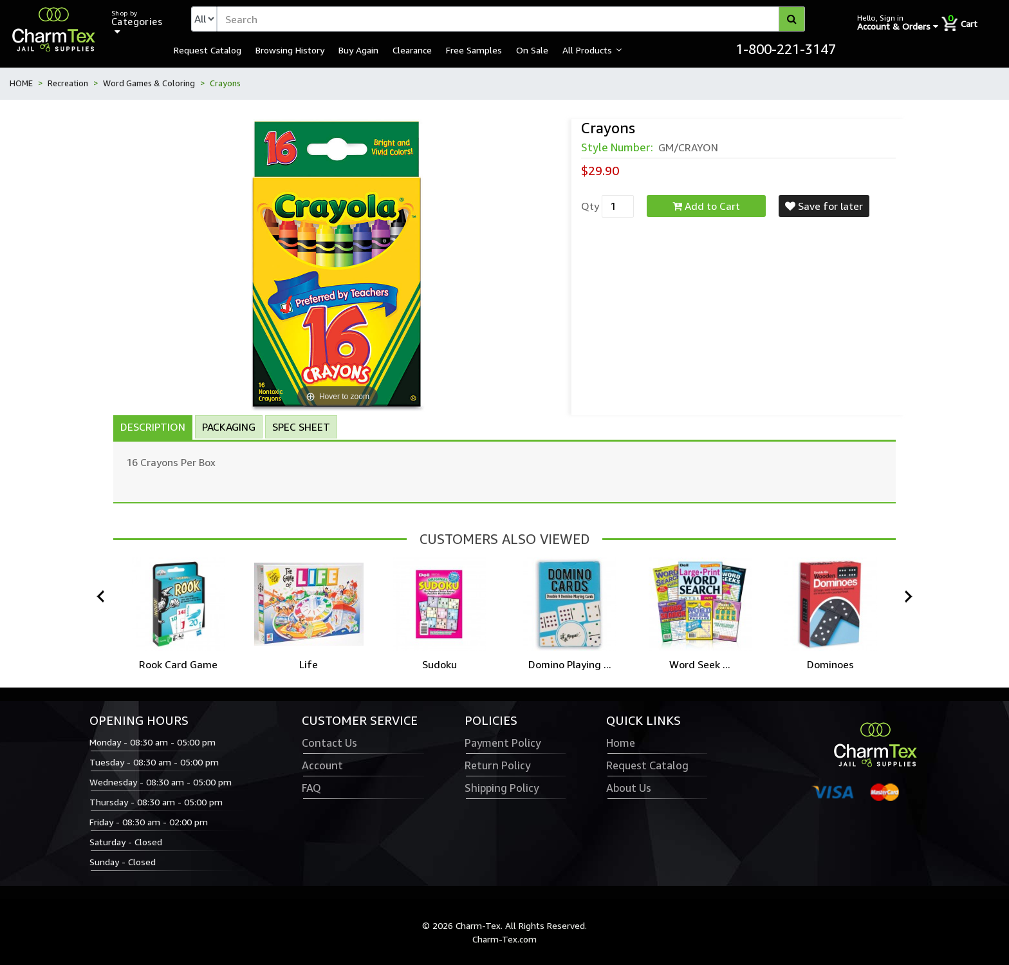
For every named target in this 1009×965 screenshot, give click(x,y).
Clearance (412, 49)
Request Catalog (207, 49)
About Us (628, 788)
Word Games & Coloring (149, 83)
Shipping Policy (502, 788)
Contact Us (329, 742)
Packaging (228, 426)
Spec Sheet (301, 426)
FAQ (311, 788)
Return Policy (497, 765)
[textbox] (511, 19)
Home (620, 742)
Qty (590, 206)
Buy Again (358, 49)
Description (152, 426)
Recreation (68, 83)
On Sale (532, 49)
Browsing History (289, 49)
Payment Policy (503, 742)
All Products (587, 49)
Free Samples (474, 49)
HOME (21, 83)
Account (322, 765)
